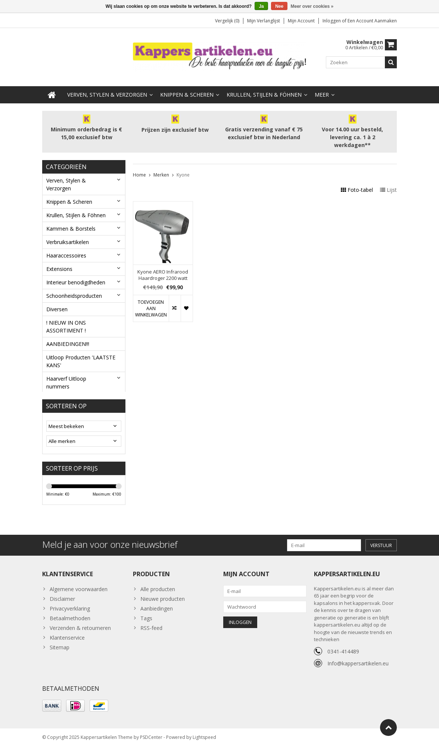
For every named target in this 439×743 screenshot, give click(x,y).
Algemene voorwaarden (79, 585)
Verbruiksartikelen (67, 235)
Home (139, 168)
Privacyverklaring (70, 604)
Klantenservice (67, 633)
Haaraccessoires (66, 248)
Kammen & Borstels (71, 221)
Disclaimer (62, 594)
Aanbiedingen (156, 604)
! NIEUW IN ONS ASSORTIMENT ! (66, 319)
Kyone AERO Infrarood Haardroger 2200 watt (162, 268)
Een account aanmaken (372, 21)
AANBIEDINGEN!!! (67, 337)
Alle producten (157, 585)
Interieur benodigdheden (75, 275)
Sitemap (59, 643)
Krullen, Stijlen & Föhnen (264, 87)
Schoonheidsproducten (74, 289)
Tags (146, 614)
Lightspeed (204, 734)
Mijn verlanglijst (263, 21)
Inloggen (332, 21)
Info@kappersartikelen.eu (358, 659)
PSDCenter (151, 734)
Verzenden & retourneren (80, 623)
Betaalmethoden (70, 614)
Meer (322, 87)
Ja (261, 6)
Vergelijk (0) (227, 21)
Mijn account (301, 21)
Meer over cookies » (312, 6)
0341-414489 (343, 647)
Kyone (183, 168)
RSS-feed (151, 623)
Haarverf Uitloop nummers (66, 375)
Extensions (59, 262)
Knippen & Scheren (187, 87)
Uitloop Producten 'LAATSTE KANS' (80, 354)
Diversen (57, 302)
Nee (279, 6)
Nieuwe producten (162, 594)
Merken (161, 168)
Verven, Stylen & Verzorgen (107, 87)
